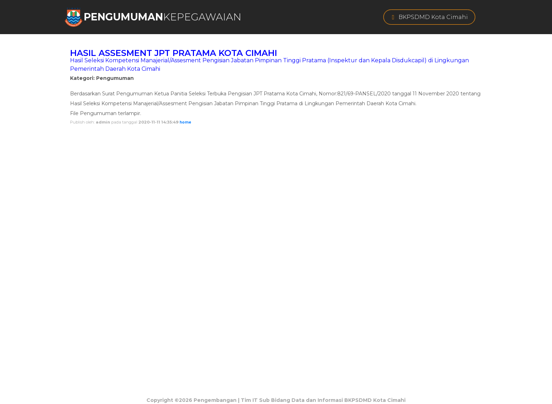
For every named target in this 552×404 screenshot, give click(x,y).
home (185, 122)
